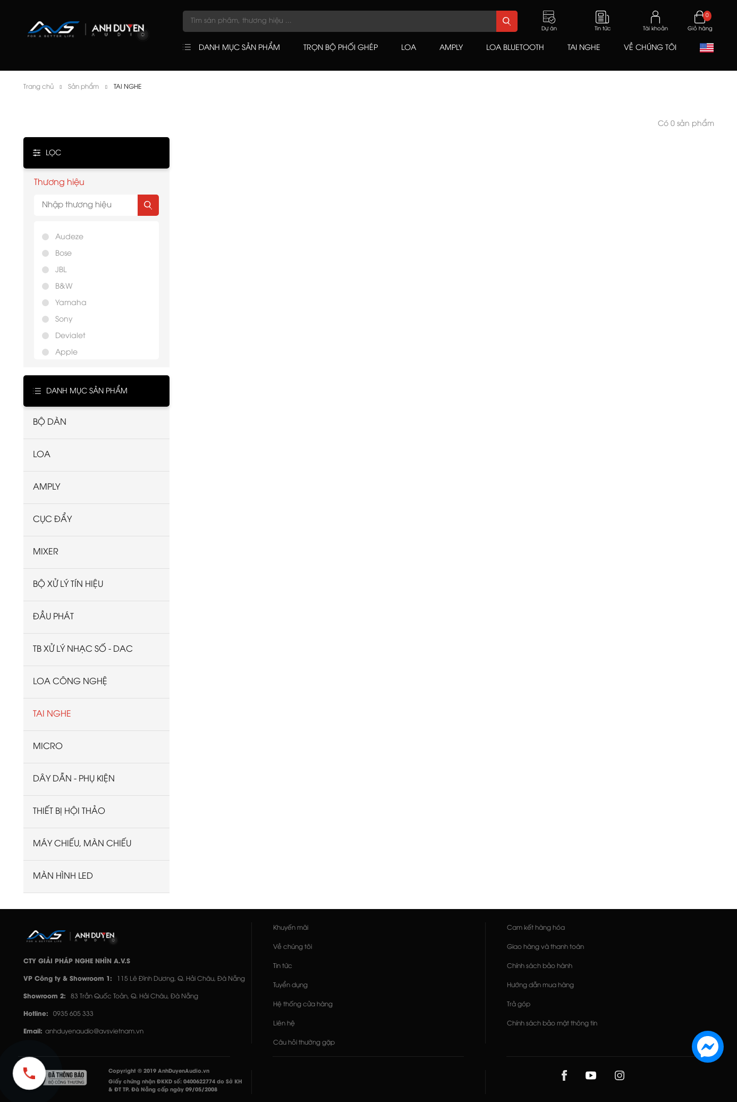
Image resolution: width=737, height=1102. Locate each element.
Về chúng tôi (292, 947)
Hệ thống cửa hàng (303, 1004)
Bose (63, 253)
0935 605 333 (73, 1014)
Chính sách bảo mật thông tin (552, 1024)
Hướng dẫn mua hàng (540, 985)
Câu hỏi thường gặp (304, 1043)
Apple (66, 352)
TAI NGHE (127, 87)
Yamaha (71, 303)
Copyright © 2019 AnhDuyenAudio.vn (158, 1071)
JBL (60, 270)
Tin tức (282, 966)
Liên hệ (284, 1024)
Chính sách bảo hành (539, 966)
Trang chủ (38, 87)
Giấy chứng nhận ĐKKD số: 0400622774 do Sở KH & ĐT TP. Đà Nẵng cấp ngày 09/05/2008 (175, 1086)
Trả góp (518, 1004)
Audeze (69, 237)
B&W (63, 286)
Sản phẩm (83, 87)
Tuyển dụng (290, 985)
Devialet (70, 336)
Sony (64, 319)
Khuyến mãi (290, 928)
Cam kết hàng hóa (536, 928)
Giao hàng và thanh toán (545, 947)
